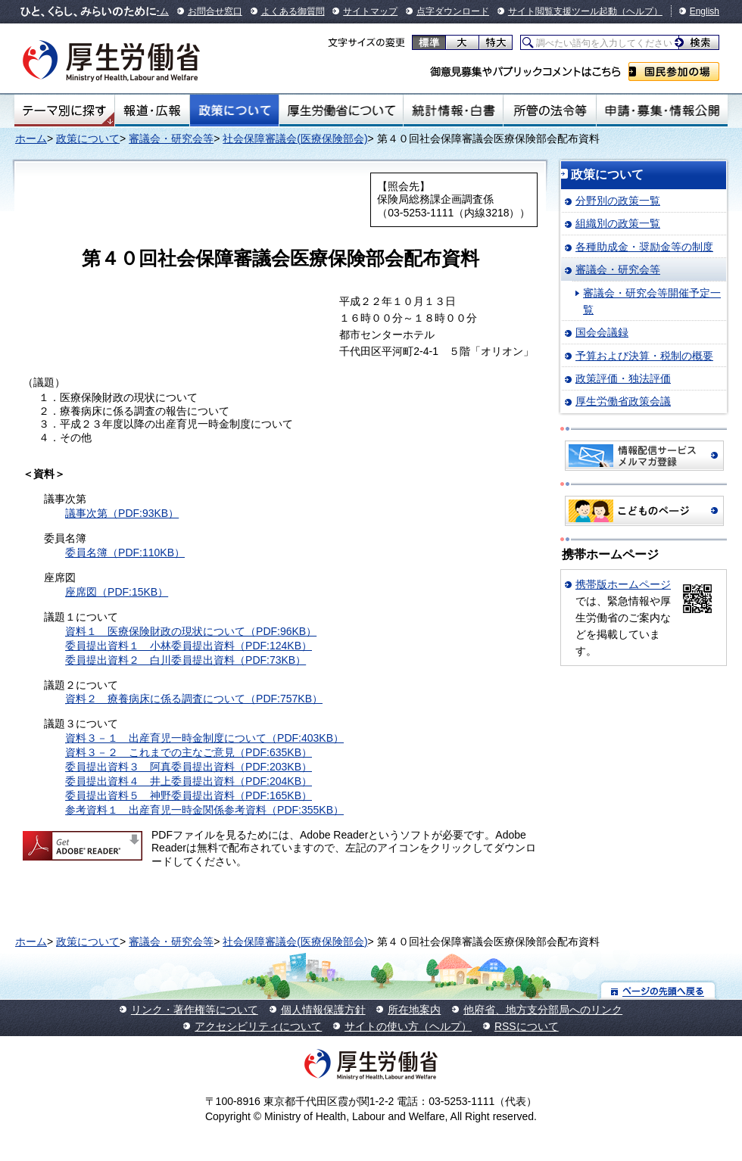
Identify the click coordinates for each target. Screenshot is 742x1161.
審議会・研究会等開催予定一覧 (652, 301)
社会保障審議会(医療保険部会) (295, 138)
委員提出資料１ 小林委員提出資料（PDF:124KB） (188, 646)
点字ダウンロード (452, 11)
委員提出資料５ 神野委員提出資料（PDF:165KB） (188, 795)
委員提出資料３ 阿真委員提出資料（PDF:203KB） (188, 767)
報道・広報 (152, 110)
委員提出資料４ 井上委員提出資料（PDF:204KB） (188, 781)
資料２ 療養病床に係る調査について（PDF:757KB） (194, 699)
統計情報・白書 (453, 110)
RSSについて (526, 1026)
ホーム (31, 138)
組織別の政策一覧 (617, 223)
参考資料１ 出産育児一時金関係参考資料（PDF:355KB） (204, 810)
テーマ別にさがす (64, 110)
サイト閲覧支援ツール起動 (562, 11)
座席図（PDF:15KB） (116, 592)
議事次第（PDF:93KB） (122, 513)
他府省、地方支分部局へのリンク (542, 1010)
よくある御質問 (293, 11)
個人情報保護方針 (323, 1010)
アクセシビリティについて (258, 1026)
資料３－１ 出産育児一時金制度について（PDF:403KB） (204, 738)
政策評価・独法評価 (623, 378)
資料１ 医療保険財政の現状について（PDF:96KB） (190, 631)
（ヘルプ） (639, 11)
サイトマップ (370, 11)
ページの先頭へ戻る (658, 990)
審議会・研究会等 (171, 138)
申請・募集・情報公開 (662, 110)
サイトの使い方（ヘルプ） (408, 1026)
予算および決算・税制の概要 (644, 356)
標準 (429, 42)
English (704, 11)
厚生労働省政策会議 (623, 401)
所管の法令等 (549, 110)
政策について (234, 110)
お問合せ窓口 (215, 11)
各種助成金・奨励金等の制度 (644, 247)
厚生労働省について (341, 110)
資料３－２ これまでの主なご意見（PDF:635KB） (188, 752)
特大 (495, 42)
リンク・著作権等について (194, 1010)
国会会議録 (601, 332)
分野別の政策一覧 (617, 201)
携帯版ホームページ (623, 584)
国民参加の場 (673, 71)
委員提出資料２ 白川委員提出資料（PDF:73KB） (185, 660)
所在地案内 (414, 1010)
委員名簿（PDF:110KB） (125, 552)
